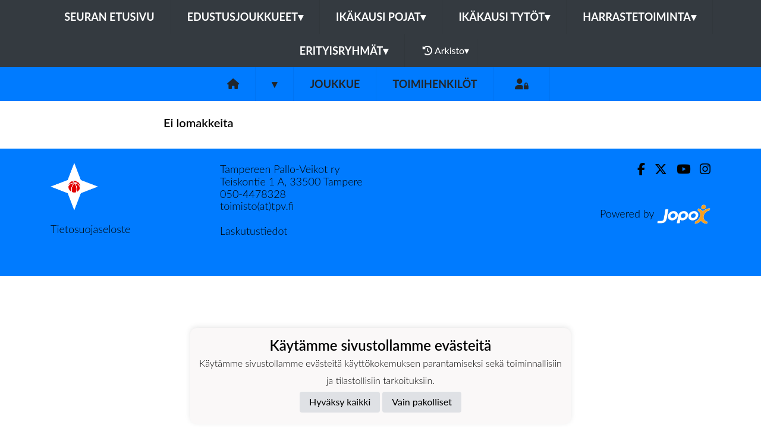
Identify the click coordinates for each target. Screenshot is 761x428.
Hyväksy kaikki (339, 401)
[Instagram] (700, 169)
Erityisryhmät (344, 50)
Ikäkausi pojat (381, 16)
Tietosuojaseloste (90, 228)
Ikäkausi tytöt (504, 16)
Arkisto (446, 50)
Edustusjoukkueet (245, 16)
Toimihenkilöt (434, 83)
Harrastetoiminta (639, 16)
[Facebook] (636, 169)
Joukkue (335, 83)
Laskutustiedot (253, 230)
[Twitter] (656, 169)
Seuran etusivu (109, 16)
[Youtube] (678, 169)
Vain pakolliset (422, 401)
